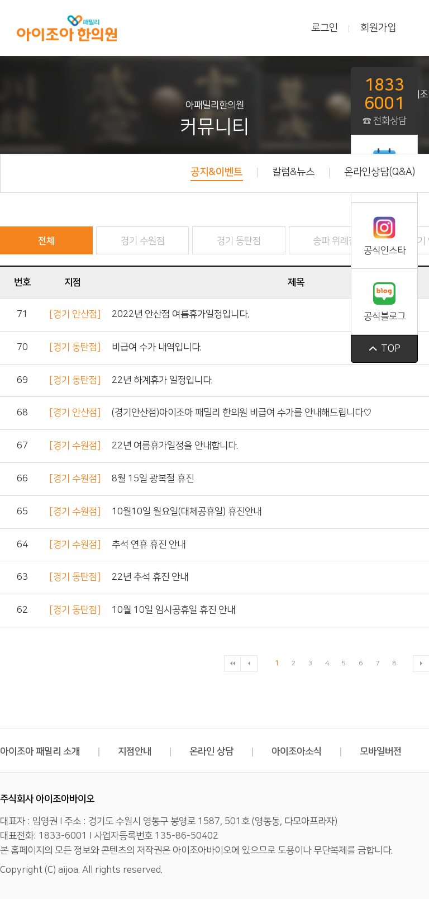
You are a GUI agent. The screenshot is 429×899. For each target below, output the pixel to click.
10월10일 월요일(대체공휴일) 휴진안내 (186, 512)
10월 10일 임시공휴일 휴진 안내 (173, 610)
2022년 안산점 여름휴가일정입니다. (180, 314)
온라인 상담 (221, 751)
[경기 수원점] (75, 446)
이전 (249, 663)
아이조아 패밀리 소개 (49, 751)
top (385, 348)
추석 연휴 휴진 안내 (148, 545)
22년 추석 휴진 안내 (150, 577)
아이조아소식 (306, 751)
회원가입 (378, 28)
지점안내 (144, 751)
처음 (232, 663)
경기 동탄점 (239, 241)
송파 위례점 (335, 241)
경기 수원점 (143, 241)
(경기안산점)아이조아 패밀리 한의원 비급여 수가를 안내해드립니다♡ (241, 413)
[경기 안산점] (75, 314)
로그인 (324, 28)
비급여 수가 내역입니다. (157, 347)
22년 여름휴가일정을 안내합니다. (175, 446)
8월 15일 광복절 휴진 (153, 479)
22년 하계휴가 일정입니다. (162, 380)
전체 (46, 241)
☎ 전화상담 (384, 100)
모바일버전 (381, 751)
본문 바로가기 (0, 0)
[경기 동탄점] (75, 347)
